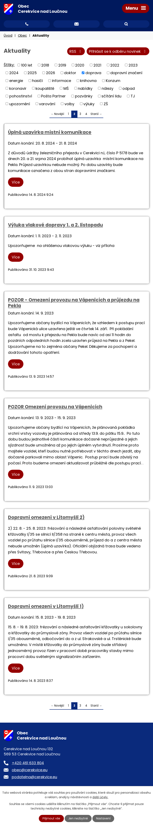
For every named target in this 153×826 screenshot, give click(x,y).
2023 (133, 65)
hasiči (37, 80)
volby (69, 103)
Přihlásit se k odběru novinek (118, 51)
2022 (114, 65)
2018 (45, 65)
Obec (22, 35)
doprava (93, 72)
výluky (88, 103)
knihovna (88, 80)
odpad (128, 88)
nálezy (107, 88)
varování (47, 103)
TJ (133, 96)
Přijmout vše (51, 818)
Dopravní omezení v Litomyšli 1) (46, 606)
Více (16, 182)
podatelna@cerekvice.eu (34, 776)
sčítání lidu (111, 96)
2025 (32, 72)
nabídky (85, 88)
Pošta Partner (53, 96)
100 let (26, 65)
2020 (79, 65)
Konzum (113, 80)
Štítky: (9, 64)
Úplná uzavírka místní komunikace (49, 132)
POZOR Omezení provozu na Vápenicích (55, 406)
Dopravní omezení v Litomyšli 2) (46, 517)
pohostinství (20, 96)
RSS (76, 51)
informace (61, 80)
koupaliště (45, 88)
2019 (62, 65)
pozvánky (83, 96)
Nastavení (103, 818)
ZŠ (106, 103)
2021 (97, 65)
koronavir (17, 88)
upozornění (19, 103)
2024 (13, 72)
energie (16, 80)
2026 (50, 72)
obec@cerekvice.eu (29, 769)
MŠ (66, 88)
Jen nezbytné (78, 818)
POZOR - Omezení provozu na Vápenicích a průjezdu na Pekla (73, 303)
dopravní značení (126, 72)
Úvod (8, 35)
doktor (70, 72)
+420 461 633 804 (28, 762)
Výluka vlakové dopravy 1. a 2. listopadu (55, 225)
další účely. (100, 797)
